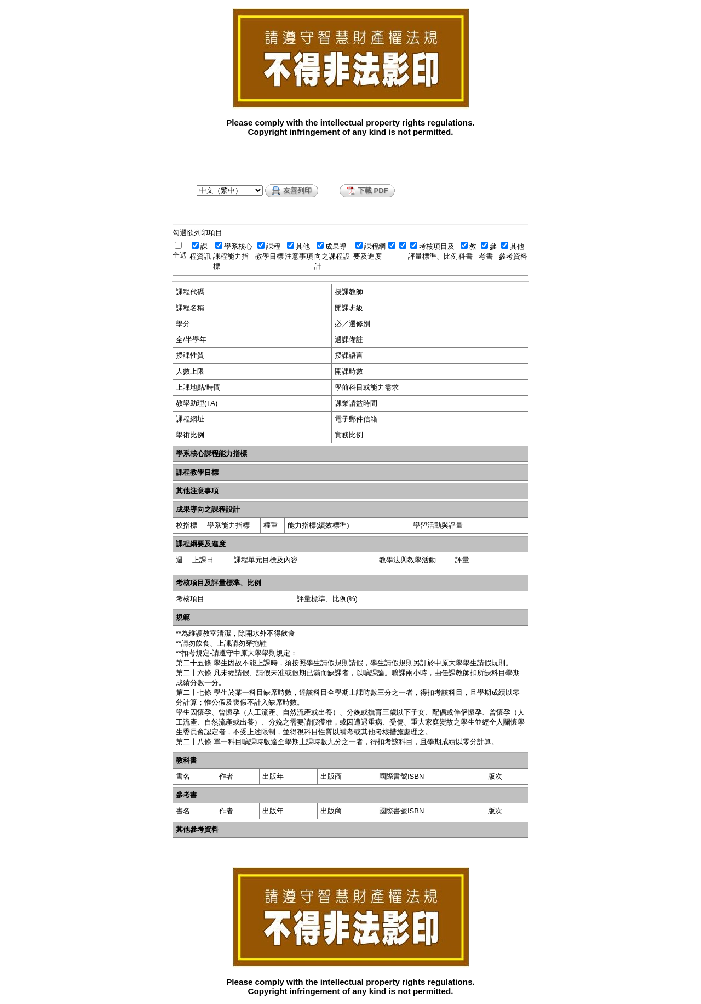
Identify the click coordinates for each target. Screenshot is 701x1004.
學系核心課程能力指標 (232, 256)
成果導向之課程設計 (332, 256)
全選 (180, 255)
